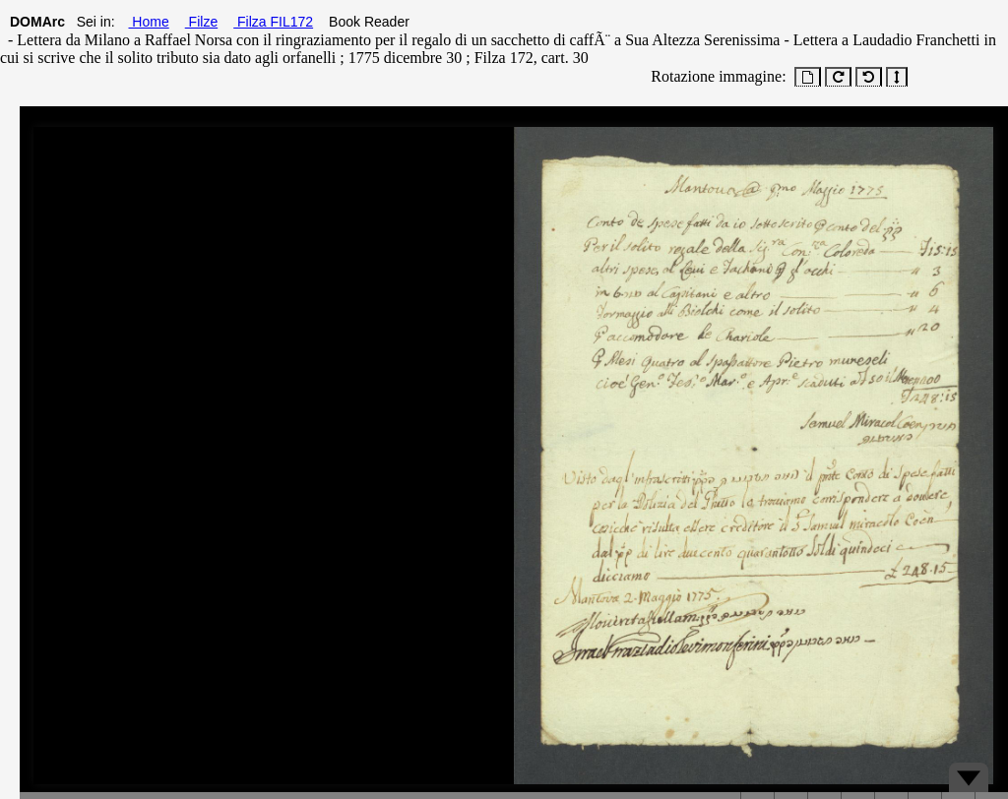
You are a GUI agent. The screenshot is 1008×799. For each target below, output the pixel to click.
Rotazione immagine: (714, 76)
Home (148, 22)
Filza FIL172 (273, 22)
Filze (201, 22)
